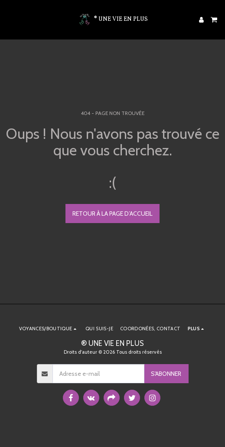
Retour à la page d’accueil (112, 213)
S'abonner (166, 374)
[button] (9, 19)
